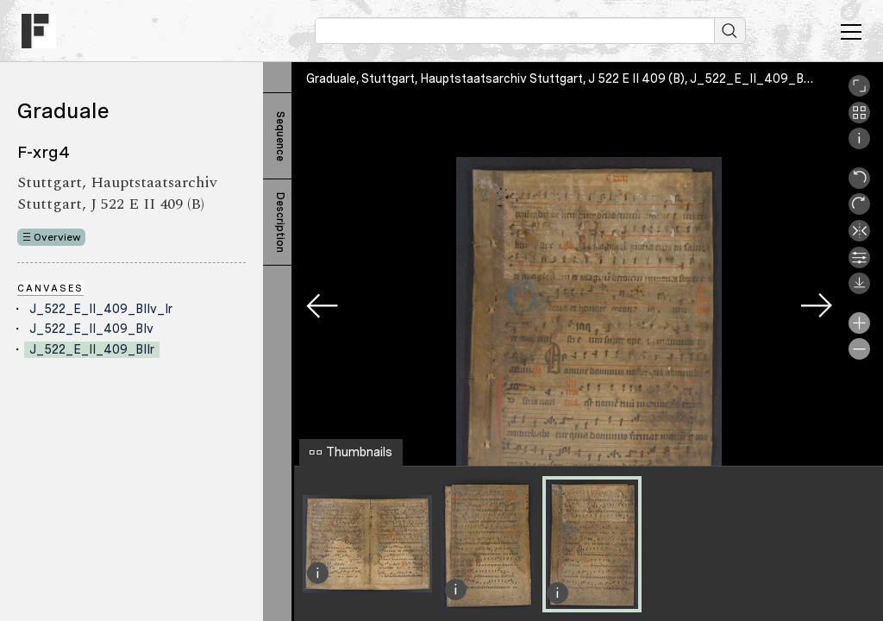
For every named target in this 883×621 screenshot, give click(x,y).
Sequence (280, 136)
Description (280, 222)
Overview (57, 237)
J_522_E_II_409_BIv (91, 329)
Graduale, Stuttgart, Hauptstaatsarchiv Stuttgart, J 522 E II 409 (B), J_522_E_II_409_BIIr (560, 78)
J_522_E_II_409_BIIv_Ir (100, 309)
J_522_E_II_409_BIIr (91, 349)
